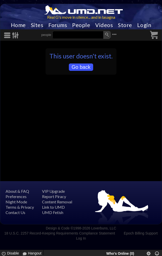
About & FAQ (17, 191)
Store (125, 25)
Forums (57, 25)
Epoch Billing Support (141, 233)
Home (18, 25)
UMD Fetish (52, 212)
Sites (37, 25)
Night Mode (16, 201)
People (81, 25)
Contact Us (15, 212)
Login (144, 25)
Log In (81, 238)
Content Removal (57, 201)
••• (114, 34)
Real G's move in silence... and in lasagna (81, 17)
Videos (104, 25)
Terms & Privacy (20, 207)
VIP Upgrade (53, 191)
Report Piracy (54, 196)
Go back (81, 67)
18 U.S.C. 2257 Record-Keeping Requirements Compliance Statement (59, 233)
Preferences (16, 196)
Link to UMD (53, 207)
